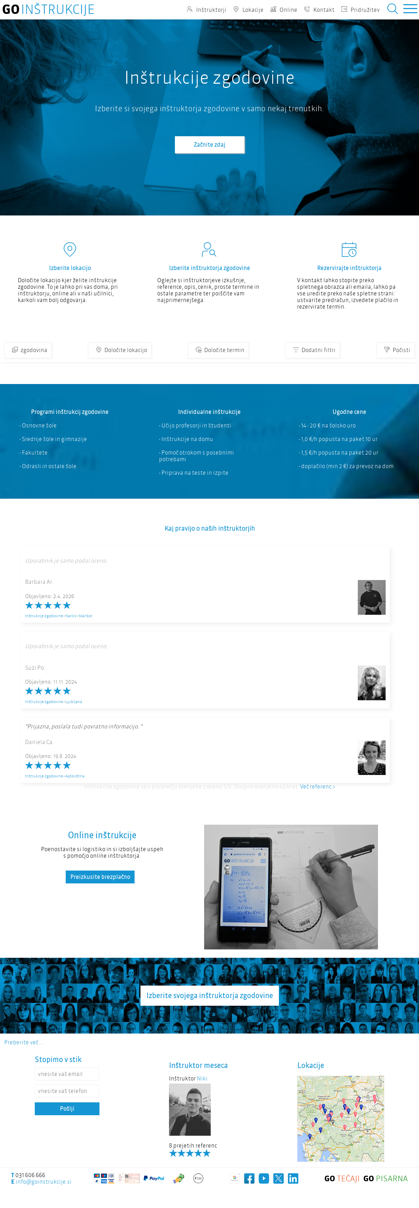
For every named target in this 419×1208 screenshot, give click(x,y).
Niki (202, 1078)
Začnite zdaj (209, 144)
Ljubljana (73, 701)
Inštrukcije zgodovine (44, 615)
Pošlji (67, 1108)
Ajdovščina (74, 776)
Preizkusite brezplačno (100, 877)
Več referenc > (317, 786)
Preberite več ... (23, 1042)
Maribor (85, 615)
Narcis (70, 615)
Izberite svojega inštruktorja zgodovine (209, 995)
